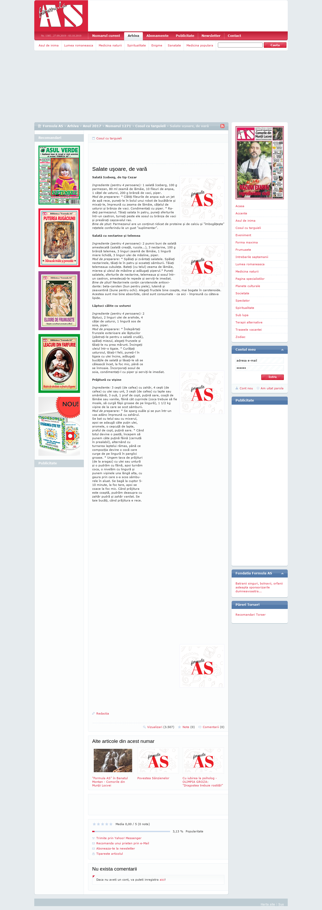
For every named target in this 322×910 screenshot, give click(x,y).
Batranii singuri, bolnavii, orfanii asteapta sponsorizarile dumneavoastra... (259, 587)
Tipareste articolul (109, 853)
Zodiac (240, 336)
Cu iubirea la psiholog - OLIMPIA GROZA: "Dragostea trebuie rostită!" (203, 767)
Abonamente (157, 36)
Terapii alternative (249, 322)
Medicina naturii (110, 45)
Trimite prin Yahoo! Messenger (119, 838)
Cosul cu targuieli (150, 126)
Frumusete (243, 249)
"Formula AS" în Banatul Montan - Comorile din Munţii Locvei (113, 767)
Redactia (102, 713)
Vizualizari (160, 727)
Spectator (243, 300)
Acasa (240, 206)
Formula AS (53, 126)
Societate (242, 293)
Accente (241, 213)
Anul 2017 (92, 126)
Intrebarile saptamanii (252, 257)
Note (189, 727)
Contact (234, 36)
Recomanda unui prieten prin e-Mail (122, 843)
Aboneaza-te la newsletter (115, 848)
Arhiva (133, 36)
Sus (281, 904)
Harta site (268, 904)
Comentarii (213, 727)
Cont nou (246, 388)
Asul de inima (49, 45)
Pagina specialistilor (250, 278)
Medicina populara (199, 45)
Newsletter (211, 36)
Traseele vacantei (249, 329)
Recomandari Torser (251, 614)
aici (162, 879)
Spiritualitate (136, 45)
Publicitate (185, 36)
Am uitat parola (272, 388)
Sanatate (174, 45)
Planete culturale (248, 286)
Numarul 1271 (118, 126)
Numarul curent (106, 36)
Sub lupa (242, 315)
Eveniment (243, 235)
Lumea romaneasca (78, 45)
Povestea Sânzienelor (158, 763)
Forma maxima (247, 242)
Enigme (156, 45)
